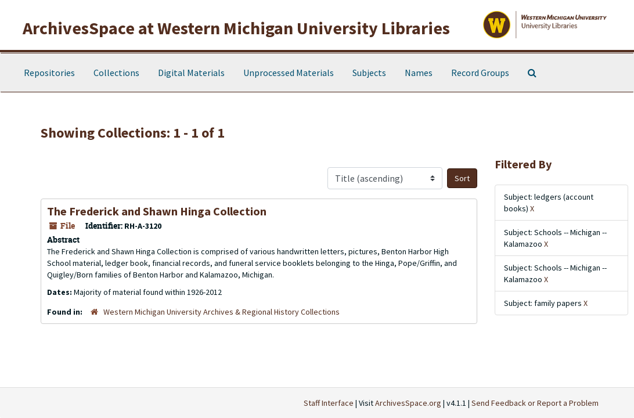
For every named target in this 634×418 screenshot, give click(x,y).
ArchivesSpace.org (408, 403)
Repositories (49, 72)
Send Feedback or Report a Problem (535, 403)
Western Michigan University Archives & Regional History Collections (221, 312)
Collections (116, 72)
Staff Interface (329, 403)
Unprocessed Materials (288, 72)
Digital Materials (191, 72)
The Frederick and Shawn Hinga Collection (156, 211)
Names (419, 72)
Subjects (369, 72)
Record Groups (480, 72)
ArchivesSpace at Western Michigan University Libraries (236, 28)
